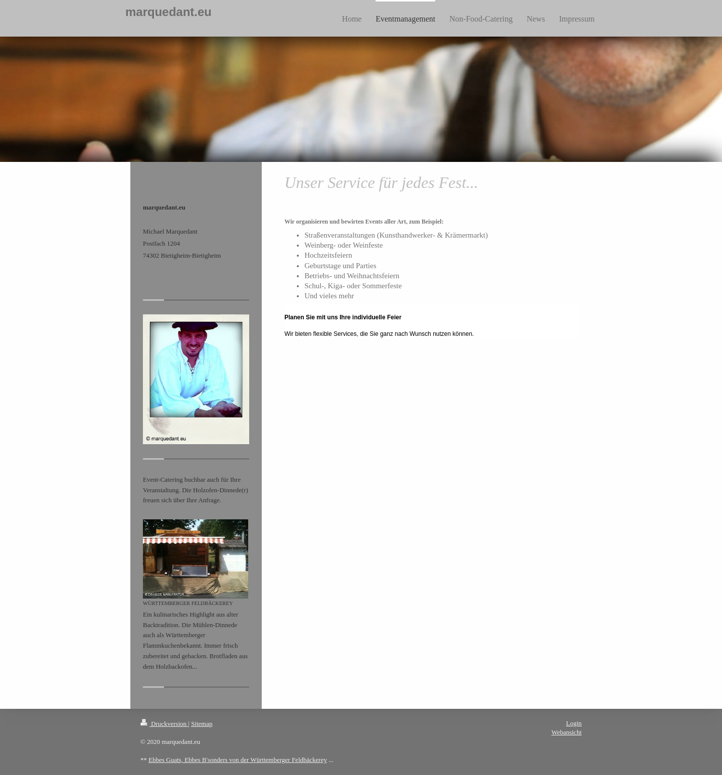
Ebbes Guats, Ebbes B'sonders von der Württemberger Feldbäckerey (237, 759)
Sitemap (202, 723)
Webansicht (567, 732)
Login (574, 723)
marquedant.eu (168, 12)
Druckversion (164, 723)
